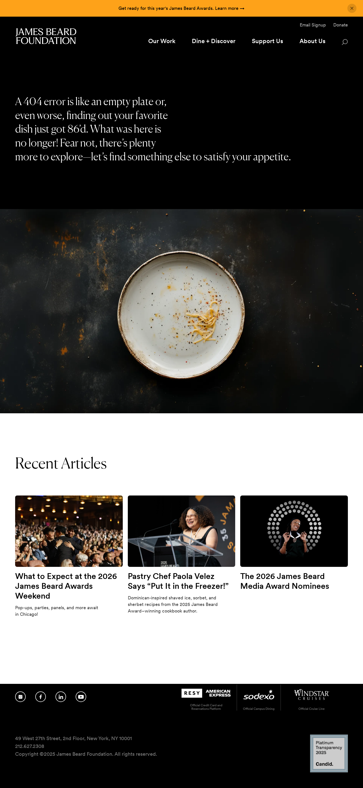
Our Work (161, 41)
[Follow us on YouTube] (81, 697)
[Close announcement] (351, 8)
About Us (312, 41)
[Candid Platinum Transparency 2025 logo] (329, 771)
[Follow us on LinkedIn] (61, 697)
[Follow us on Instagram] (20, 697)
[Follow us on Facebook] (40, 697)
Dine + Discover (213, 41)
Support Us (267, 41)
